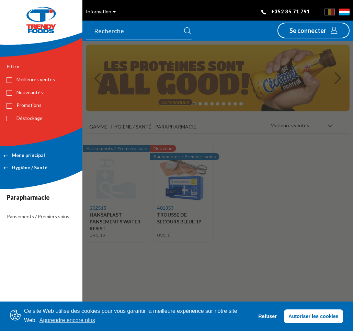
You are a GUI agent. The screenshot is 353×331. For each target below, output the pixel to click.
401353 (165, 208)
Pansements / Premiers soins (38, 216)
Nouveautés (25, 92)
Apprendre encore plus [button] (67, 320)
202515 (98, 208)
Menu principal (24, 155)
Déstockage (25, 118)
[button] (313, 30)
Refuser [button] (267, 316)
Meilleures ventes (31, 79)
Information (101, 11)
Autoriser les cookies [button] (313, 316)
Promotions (24, 105)
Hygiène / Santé (25, 167)
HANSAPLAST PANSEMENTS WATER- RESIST (116, 221)
